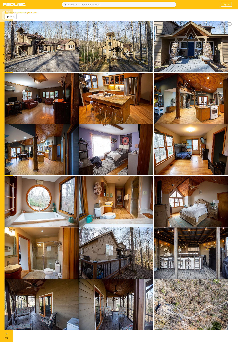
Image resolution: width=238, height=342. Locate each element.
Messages (6, 44)
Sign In (226, 4)
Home (6, 26)
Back (21, 18)
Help (6, 336)
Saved (6, 35)
